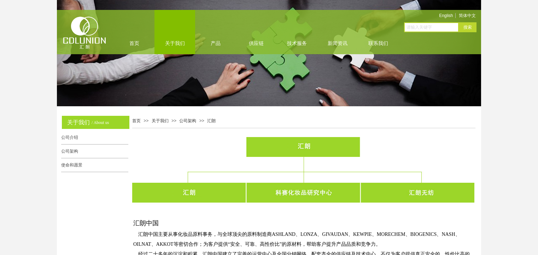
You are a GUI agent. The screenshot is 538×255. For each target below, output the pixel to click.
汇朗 (211, 120)
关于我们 (175, 43)
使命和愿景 (71, 165)
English (446, 15)
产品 (216, 43)
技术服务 (297, 43)
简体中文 (467, 15)
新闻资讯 (337, 43)
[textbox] (431, 27)
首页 (134, 43)
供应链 (256, 43)
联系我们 (378, 43)
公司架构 (187, 120)
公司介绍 (69, 137)
